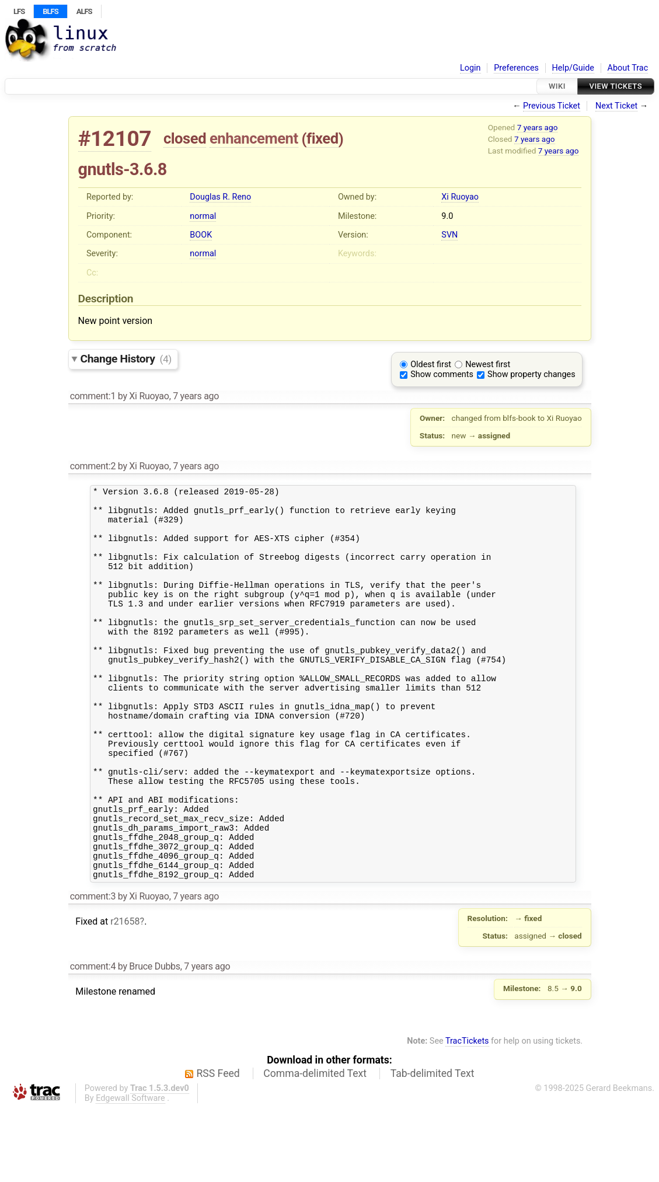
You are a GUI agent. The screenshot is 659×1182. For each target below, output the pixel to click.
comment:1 (93, 396)
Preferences (516, 68)
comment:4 (93, 1039)
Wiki (557, 86)
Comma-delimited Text (315, 1147)
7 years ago (537, 127)
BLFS (50, 11)
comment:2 (93, 466)
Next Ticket (616, 106)
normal (203, 216)
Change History (126, 358)
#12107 (115, 138)
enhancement (254, 138)
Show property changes (531, 374)
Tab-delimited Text (432, 1147)
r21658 (125, 994)
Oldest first (430, 364)
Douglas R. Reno (220, 197)
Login (470, 68)
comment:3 (93, 969)
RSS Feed (218, 1147)
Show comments (441, 374)
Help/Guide (573, 68)
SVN (449, 235)
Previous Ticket (551, 106)
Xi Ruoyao (460, 197)
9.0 (447, 216)
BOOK (201, 235)
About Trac (628, 68)
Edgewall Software (130, 1172)
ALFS (84, 11)
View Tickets (616, 86)
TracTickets (467, 1115)
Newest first (487, 364)
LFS (19, 11)
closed (184, 138)
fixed (322, 138)
